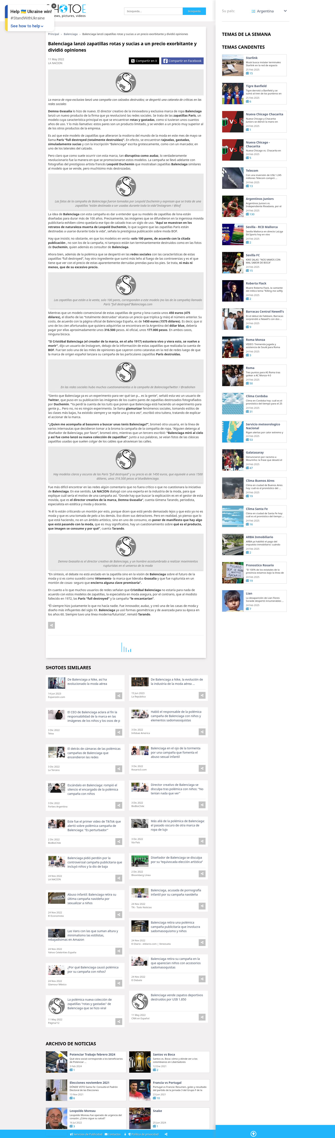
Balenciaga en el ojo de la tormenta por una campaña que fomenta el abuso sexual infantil (175, 766)
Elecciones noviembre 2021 (90, 1103)
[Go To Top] (252, 1132)
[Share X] (144, 60)
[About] (125, 1134)
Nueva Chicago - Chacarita (258, 158)
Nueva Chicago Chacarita (257, 116)
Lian (249, 607)
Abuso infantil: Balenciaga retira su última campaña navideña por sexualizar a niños (92, 908)
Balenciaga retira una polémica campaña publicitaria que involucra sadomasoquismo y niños (175, 932)
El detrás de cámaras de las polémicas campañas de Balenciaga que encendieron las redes (92, 766)
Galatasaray (255, 466)
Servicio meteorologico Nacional (263, 440)
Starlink (252, 58)
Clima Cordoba (257, 410)
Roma (250, 382)
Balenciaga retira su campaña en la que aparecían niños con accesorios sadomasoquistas (176, 964)
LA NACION (55, 63)
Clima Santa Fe (257, 523)
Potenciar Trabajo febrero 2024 (92, 1075)
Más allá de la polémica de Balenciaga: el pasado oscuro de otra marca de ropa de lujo (176, 835)
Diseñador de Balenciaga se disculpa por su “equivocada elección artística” (177, 865)
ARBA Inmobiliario (259, 551)
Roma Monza (255, 354)
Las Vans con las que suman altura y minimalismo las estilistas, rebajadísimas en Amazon (83, 941)
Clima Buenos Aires (260, 495)
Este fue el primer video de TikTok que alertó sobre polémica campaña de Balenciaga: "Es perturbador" (93, 835)
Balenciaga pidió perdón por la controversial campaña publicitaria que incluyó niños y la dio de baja (92, 872)
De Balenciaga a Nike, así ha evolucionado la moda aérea (87, 695)
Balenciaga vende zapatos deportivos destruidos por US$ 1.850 (177, 994)
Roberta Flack (256, 297)
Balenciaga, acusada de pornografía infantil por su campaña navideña (176, 897)
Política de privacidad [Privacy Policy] (144, 1134)
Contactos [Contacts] (113, 1134)
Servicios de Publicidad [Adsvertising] (86, 1134)
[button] (269, 11)
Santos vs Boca (164, 1075)
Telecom (252, 184)
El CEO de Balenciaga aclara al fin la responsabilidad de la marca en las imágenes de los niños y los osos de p (94, 730)
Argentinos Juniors (260, 213)
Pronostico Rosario (260, 579)
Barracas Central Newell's (258, 327)
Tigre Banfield (256, 86)
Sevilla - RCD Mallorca (262, 241)
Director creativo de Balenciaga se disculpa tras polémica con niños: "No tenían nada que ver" (177, 803)
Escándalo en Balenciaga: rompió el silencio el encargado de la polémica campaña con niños (93, 803)
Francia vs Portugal (167, 1103)
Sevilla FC (253, 269)
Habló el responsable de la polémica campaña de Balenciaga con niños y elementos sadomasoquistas (176, 730)
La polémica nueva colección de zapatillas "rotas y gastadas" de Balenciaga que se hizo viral (90, 1005)
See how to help (25, 25)
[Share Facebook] (182, 60)
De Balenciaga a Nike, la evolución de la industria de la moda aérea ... (177, 695)
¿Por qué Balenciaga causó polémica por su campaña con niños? (93, 971)
